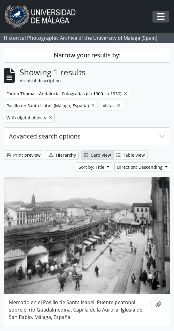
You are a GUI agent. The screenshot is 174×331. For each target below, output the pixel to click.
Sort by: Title (92, 167)
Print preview (23, 155)
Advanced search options (45, 136)
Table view (130, 155)
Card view (97, 155)
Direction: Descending (140, 167)
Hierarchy (62, 155)
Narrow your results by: (87, 55)
